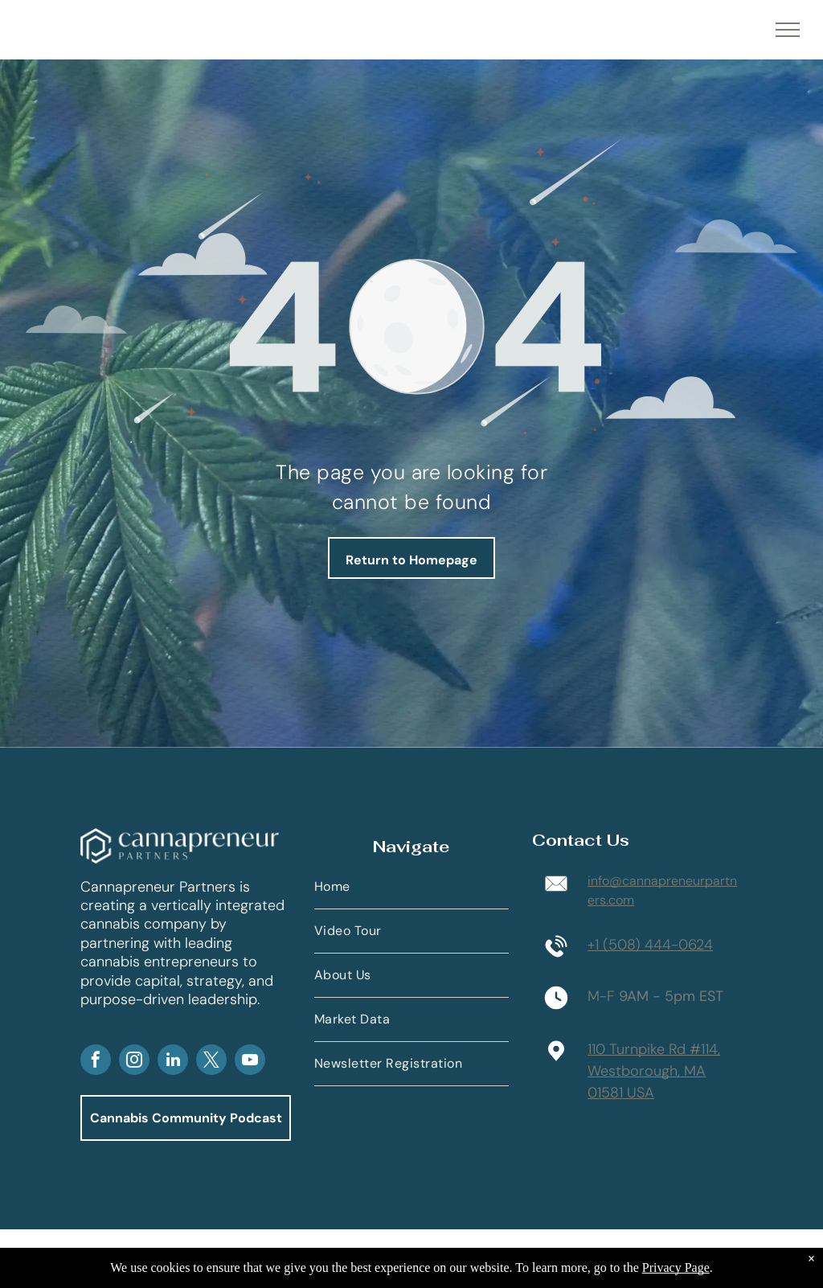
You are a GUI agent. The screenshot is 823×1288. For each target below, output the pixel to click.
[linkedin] (173, 1061)
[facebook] (95, 1061)
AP (108, 1020)
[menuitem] (411, 887)
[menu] (788, 30)
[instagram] (134, 1061)
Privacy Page (676, 1267)
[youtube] (250, 1061)
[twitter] (211, 1061)
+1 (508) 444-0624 (650, 944)
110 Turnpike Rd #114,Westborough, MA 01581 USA (654, 1071)
